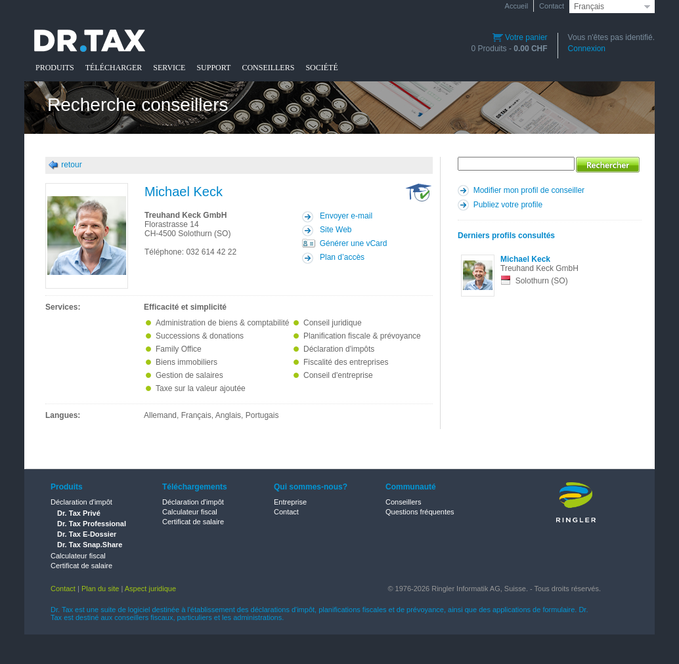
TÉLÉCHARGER (113, 67)
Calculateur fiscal (78, 556)
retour (71, 164)
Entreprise (290, 502)
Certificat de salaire (81, 566)
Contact (551, 6)
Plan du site (100, 588)
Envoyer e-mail (346, 215)
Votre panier (520, 37)
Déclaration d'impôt (81, 502)
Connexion (586, 48)
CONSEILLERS (268, 67)
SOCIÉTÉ (321, 67)
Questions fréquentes (419, 512)
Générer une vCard (353, 243)
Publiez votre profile (507, 204)
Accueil (516, 6)
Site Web (335, 229)
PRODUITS (54, 67)
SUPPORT (213, 67)
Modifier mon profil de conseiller (528, 190)
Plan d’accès (342, 257)
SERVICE (169, 67)
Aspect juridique (150, 588)
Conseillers (403, 502)
